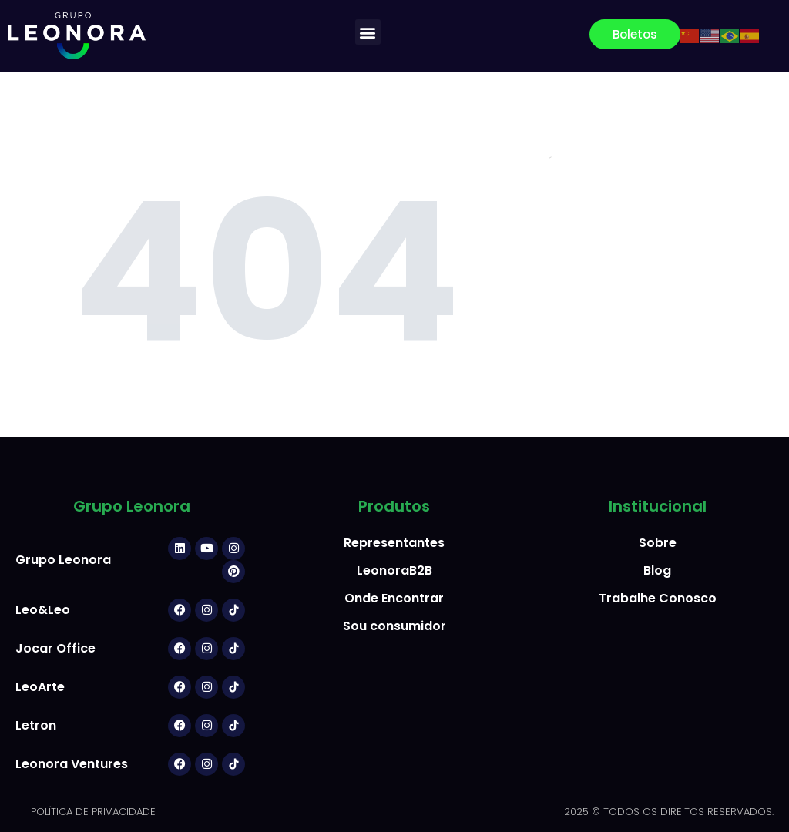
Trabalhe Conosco (658, 598)
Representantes (394, 543)
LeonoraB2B (394, 570)
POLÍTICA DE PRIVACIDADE (93, 811)
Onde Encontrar (394, 598)
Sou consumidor (394, 626)
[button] (368, 32)
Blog (657, 570)
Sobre (658, 543)
